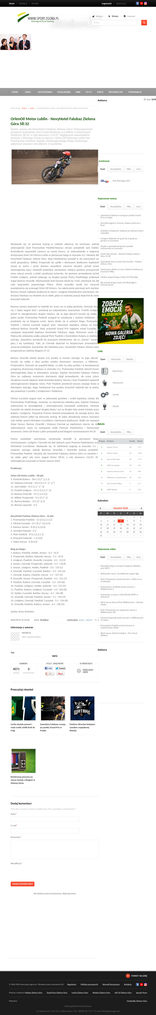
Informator (116, 92)
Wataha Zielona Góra (101, 993)
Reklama (99, 16)
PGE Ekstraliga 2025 (115, 181)
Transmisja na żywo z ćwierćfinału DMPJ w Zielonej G (119, 595)
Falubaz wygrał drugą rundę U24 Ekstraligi (119, 277)
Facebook (137, 3)
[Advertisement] (93, 59)
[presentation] (39, 872)
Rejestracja (121, 3)
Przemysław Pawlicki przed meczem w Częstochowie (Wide (117, 626)
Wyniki (109, 406)
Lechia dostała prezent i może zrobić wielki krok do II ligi (23, 727)
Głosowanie (111, 383)
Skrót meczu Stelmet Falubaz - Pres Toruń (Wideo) (118, 634)
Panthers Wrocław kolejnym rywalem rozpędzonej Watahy (82, 727)
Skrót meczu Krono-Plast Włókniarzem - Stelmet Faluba (121, 603)
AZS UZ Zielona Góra (123, 993)
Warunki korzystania (111, 984)
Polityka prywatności (89, 984)
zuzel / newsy (86, 620)
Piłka (129, 169)
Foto (89, 92)
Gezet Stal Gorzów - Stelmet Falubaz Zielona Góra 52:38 (120, 255)
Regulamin (71, 984)
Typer (102, 359)
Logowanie (107, 3)
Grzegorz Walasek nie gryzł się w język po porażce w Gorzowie (118, 239)
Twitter (141, 3)
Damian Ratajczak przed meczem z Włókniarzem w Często (121, 618)
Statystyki (131, 16)
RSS (145, 3)
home (24, 108)
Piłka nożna (63, 92)
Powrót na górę (139, 975)
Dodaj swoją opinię (88, 671)
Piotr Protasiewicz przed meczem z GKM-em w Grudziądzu (121, 580)
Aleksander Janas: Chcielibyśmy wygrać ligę (119, 573)
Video (100, 92)
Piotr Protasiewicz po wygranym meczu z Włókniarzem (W (118, 611)
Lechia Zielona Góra (80, 993)
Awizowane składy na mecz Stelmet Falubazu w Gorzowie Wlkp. (121, 270)
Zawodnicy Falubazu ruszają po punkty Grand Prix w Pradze (52, 727)
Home (12, 3)
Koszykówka (45, 92)
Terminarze (135, 92)
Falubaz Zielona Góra (33, 993)
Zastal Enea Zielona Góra (57, 993)
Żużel (28, 92)
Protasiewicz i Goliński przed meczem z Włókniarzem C (117, 588)
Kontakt (35, 3)
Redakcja (23, 3)
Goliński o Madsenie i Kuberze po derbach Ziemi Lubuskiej (121, 231)
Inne (78, 92)
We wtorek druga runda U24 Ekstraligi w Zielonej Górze (118, 283)
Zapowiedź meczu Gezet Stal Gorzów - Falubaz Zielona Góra (121, 262)
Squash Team (141, 993)
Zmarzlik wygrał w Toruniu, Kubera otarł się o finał (120, 224)
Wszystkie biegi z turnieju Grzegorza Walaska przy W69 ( (120, 567)
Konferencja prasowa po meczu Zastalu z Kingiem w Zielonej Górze (23, 780)
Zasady (109, 394)
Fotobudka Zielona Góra (137, 1001)
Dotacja (115, 16)
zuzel (32, 108)
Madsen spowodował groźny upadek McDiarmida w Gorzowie (116, 247)
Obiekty (129, 359)
